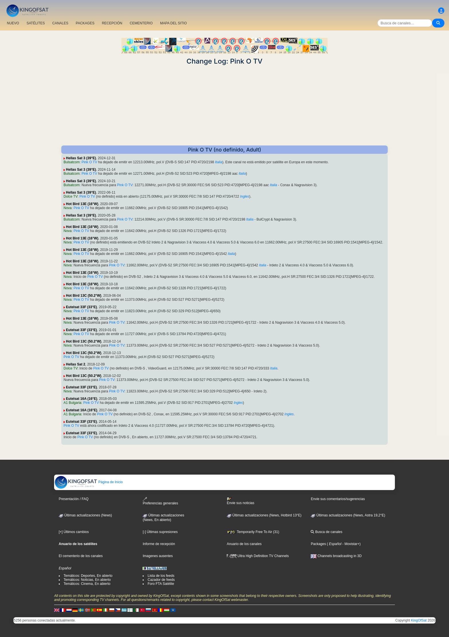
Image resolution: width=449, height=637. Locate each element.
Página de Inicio (88, 482)
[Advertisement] (224, 105)
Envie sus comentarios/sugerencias (338, 499)
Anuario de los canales (244, 544)
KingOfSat (419, 620)
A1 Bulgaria (72, 403)
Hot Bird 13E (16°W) (82, 204)
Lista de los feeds (160, 576)
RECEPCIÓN (112, 23)
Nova (68, 208)
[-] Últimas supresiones (160, 532)
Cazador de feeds (161, 580)
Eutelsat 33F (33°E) (81, 307)
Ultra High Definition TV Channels (258, 556)
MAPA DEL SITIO (173, 23)
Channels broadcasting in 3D (336, 556)
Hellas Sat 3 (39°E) (81, 158)
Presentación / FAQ (73, 499)
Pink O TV (89, 162)
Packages (318, 544)
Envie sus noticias (240, 501)
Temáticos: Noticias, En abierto (87, 580)
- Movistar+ (350, 544)
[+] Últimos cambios (74, 532)
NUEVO (13, 23)
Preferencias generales (160, 501)
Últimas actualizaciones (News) (85, 515)
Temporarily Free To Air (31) (253, 532)
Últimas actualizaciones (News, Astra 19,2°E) (348, 515)
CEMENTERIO (141, 23)
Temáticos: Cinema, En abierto (87, 584)
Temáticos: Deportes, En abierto (88, 576)
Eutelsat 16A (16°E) (81, 399)
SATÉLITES (36, 23)
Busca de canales (326, 532)
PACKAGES (85, 23)
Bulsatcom (72, 162)
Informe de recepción (159, 544)
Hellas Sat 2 (75, 364)
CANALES (60, 23)
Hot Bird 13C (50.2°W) (83, 296)
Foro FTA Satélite (160, 584)
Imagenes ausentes (158, 556)
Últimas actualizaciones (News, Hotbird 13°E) (264, 515)
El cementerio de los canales (81, 556)
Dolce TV (71, 196)
